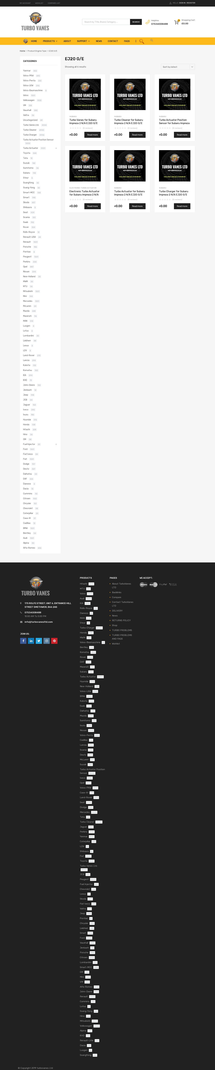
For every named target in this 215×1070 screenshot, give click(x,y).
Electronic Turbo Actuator (82, 188)
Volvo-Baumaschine (33, 90)
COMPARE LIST (54, 3)
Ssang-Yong (29, 187)
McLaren (27, 306)
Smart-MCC (29, 192)
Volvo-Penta (29, 80)
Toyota (26, 153)
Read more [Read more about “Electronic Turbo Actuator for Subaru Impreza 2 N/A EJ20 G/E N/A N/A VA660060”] (92, 206)
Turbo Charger (30, 135)
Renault (27, 242)
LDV (25, 350)
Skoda (26, 202)
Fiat (25, 459)
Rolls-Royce (29, 232)
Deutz (26, 469)
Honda (26, 424)
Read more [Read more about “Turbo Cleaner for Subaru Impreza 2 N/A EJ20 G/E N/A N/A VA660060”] (137, 135)
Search (136, 22)
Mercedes (27, 301)
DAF (25, 479)
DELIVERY (117, 610)
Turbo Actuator (30, 148)
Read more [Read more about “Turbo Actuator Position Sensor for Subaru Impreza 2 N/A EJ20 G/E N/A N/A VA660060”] (182, 135)
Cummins (27, 493)
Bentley (27, 533)
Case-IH (27, 518)
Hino (25, 434)
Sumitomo (28, 168)
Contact (113, 41)
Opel (25, 266)
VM (24, 105)
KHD (25, 380)
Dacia (26, 488)
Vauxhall (27, 110)
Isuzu (25, 414)
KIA (24, 375)
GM (24, 439)
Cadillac (27, 523)
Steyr (26, 178)
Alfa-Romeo (29, 548)
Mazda (26, 311)
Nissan (26, 271)
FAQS (127, 41)
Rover (26, 227)
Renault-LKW (29, 237)
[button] (152, 41)
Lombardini (28, 335)
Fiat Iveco (28, 454)
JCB (25, 400)
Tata (25, 158)
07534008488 (158, 24)
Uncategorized (30, 120)
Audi (25, 538)
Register (191, 3)
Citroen (26, 498)
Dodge (26, 464)
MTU (25, 286)
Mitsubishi (28, 291)
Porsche (27, 247)
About (67, 41)
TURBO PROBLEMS (122, 630)
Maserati (27, 316)
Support (83, 41)
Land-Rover (28, 355)
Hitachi (26, 429)
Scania (26, 217)
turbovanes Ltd (45, 1068)
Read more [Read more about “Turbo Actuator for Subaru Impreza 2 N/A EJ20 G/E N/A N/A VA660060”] (137, 206)
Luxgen (26, 326)
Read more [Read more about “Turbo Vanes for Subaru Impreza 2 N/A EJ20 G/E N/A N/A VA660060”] (92, 135)
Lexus (26, 345)
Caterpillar (28, 513)
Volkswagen (28, 100)
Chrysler (27, 503)
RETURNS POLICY (121, 620)
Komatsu (27, 370)
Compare (116, 597)
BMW (25, 528)
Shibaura (27, 207)
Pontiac (27, 252)
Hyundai (27, 419)
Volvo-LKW (28, 85)
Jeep (25, 395)
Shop (114, 625)
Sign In (182, 3)
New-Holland (29, 276)
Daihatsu (27, 474)
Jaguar (26, 404)
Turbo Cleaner (29, 130)
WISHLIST (39, 3)
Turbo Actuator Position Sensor (38, 140)
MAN (25, 321)
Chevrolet (28, 508)
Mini (25, 296)
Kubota (26, 365)
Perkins (26, 261)
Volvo (25, 95)
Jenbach (27, 390)
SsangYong (28, 182)
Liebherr (27, 340)
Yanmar (27, 70)
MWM (25, 281)
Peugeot (27, 256)
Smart (26, 197)
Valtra (26, 115)
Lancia (26, 360)
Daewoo (27, 484)
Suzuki (26, 163)
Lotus (26, 331)
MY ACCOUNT (25, 3)
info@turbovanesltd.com (39, 622)
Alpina (26, 543)
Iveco (25, 409)
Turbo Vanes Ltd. (31, 125)
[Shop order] (178, 67)
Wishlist (116, 643)
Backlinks (116, 592)
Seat (25, 212)
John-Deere (29, 385)
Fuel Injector (29, 444)
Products (50, 41)
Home (22, 51)
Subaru (73, 116)
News (99, 41)
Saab (25, 222)
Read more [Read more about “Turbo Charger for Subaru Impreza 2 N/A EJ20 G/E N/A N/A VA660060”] (182, 206)
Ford (25, 449)
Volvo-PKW (28, 75)
